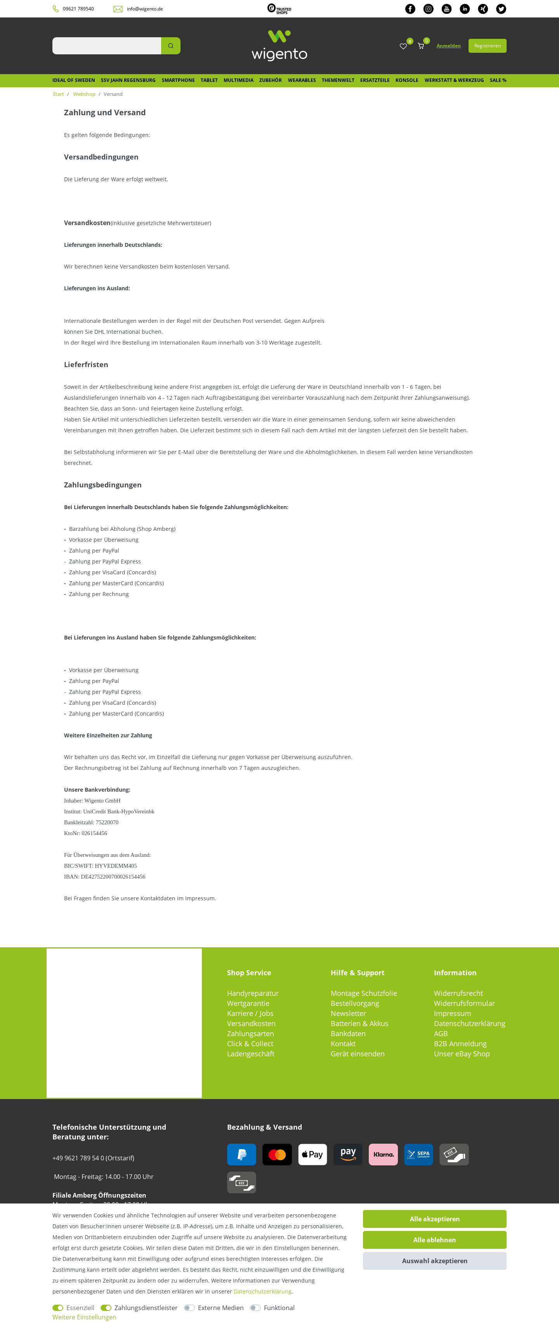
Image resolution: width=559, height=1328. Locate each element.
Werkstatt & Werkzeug (454, 80)
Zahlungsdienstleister (146, 1308)
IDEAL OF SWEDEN (73, 80)
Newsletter (348, 1013)
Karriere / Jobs (250, 1013)
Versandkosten (251, 1023)
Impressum (452, 1013)
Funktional (279, 1308)
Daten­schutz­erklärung (263, 1291)
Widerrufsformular (464, 1003)
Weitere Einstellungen (84, 1317)
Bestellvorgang (355, 1003)
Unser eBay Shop (462, 1053)
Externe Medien (221, 1308)
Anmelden (449, 45)
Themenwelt (338, 80)
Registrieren (487, 45)
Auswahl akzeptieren (435, 1261)
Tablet (209, 80)
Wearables (302, 80)
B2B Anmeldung (460, 1043)
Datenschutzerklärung (469, 1023)
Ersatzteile (375, 80)
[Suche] (171, 45)
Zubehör (270, 80)
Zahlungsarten (250, 1033)
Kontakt (343, 1043)
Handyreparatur (253, 993)
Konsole (407, 80)
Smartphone (178, 80)
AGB (441, 1033)
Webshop (83, 93)
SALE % (498, 80)
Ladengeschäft (250, 1053)
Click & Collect (250, 1043)
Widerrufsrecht (458, 993)
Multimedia (238, 80)
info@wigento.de (145, 8)
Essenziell (80, 1308)
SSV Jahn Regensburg (128, 80)
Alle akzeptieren (435, 1219)
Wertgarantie (248, 1003)
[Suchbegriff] (106, 45)
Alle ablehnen (434, 1240)
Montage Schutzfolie (364, 993)
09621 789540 (78, 8)
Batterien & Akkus (360, 1023)
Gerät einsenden (358, 1053)
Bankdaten (348, 1033)
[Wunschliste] (403, 47)
